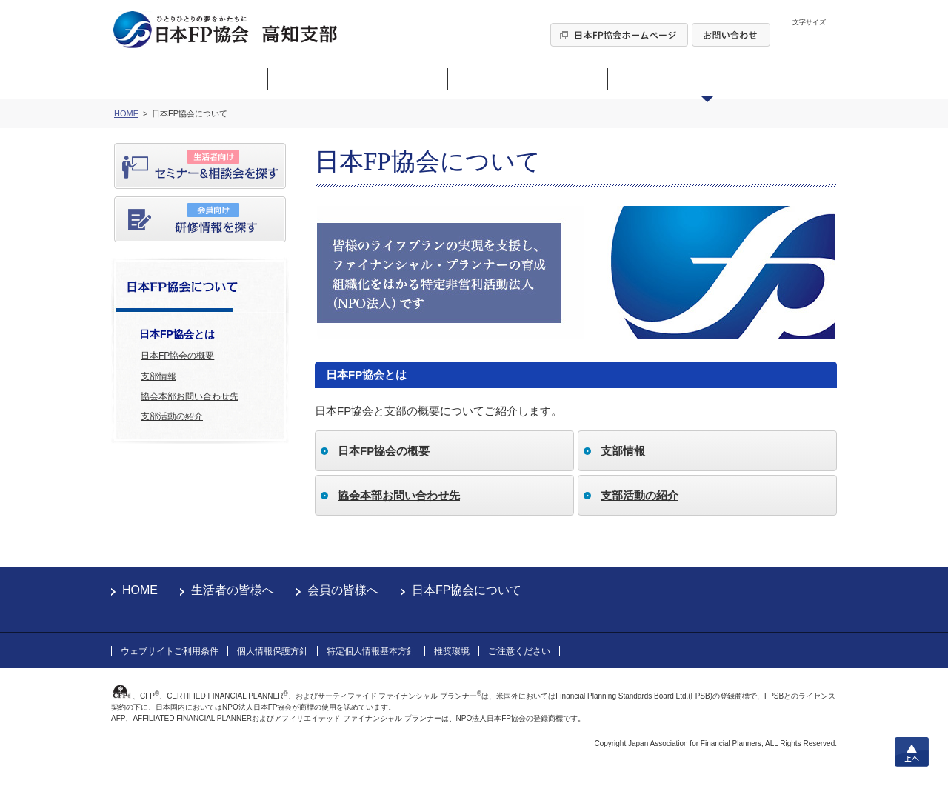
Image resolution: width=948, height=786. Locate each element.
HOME (140, 590)
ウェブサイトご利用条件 (169, 651)
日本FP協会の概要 (177, 355)
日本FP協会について (466, 590)
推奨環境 (452, 651)
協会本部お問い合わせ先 (189, 396)
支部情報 (158, 376)
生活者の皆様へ (232, 590)
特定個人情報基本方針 (371, 651)
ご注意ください (519, 651)
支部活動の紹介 (172, 416)
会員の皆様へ (342, 590)
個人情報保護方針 (272, 651)
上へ (911, 751)
